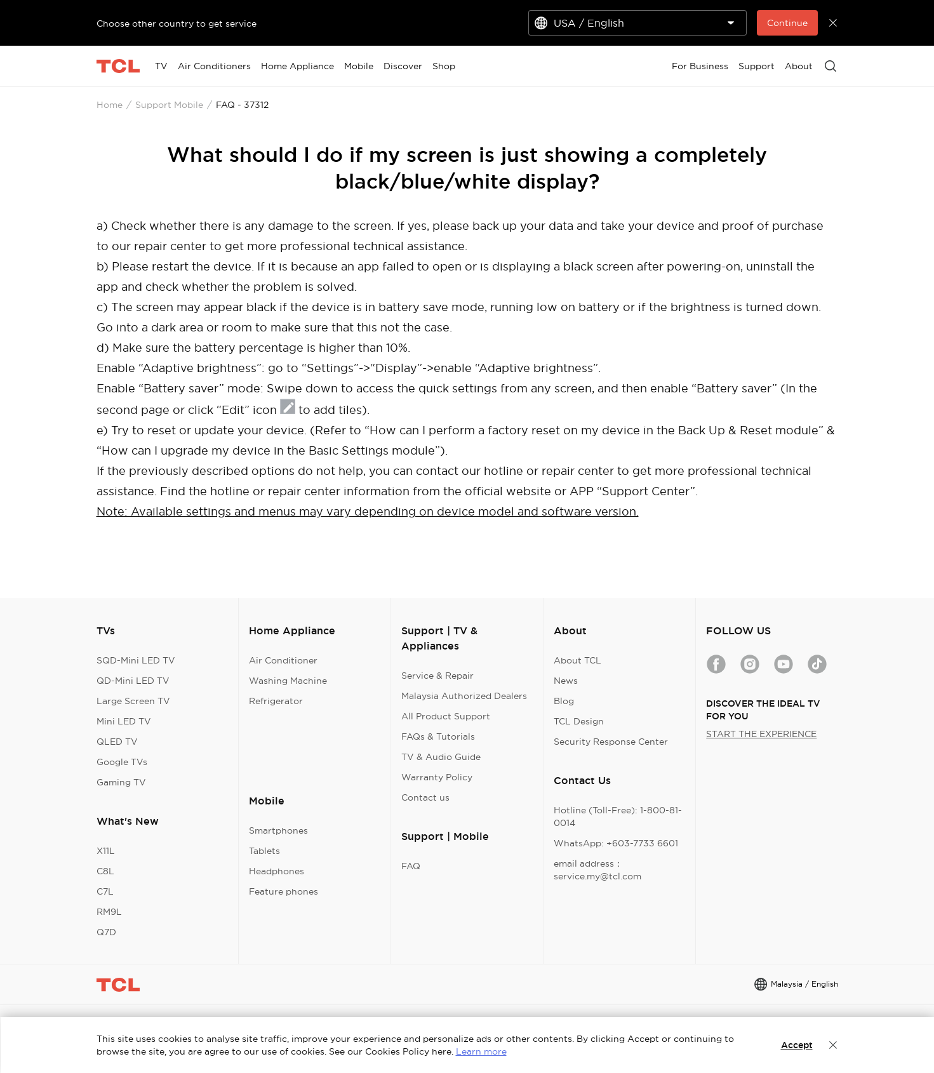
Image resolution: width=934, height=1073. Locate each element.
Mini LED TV (124, 721)
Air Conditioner (283, 660)
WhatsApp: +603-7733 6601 (616, 843)
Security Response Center (611, 741)
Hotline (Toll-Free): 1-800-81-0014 (618, 816)
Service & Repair (437, 675)
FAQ (410, 866)
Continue (787, 23)
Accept (797, 1045)
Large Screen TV (133, 701)
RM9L (109, 911)
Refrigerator (276, 701)
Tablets (264, 850)
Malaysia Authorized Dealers (464, 696)
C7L (105, 891)
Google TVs (122, 762)
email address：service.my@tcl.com (597, 870)
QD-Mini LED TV (133, 680)
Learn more (481, 1051)
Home (110, 104)
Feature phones (283, 891)
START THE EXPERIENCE (761, 734)
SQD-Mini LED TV (136, 660)
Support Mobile (169, 104)
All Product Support (445, 716)
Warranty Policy (436, 777)
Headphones (276, 871)
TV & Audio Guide (441, 757)
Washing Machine (288, 680)
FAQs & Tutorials (438, 736)
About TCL (577, 660)
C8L (105, 871)
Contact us (425, 797)
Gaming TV (121, 782)
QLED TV (117, 741)
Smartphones (278, 830)
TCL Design (579, 721)
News (566, 680)
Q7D (106, 932)
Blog (564, 701)
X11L (106, 850)
